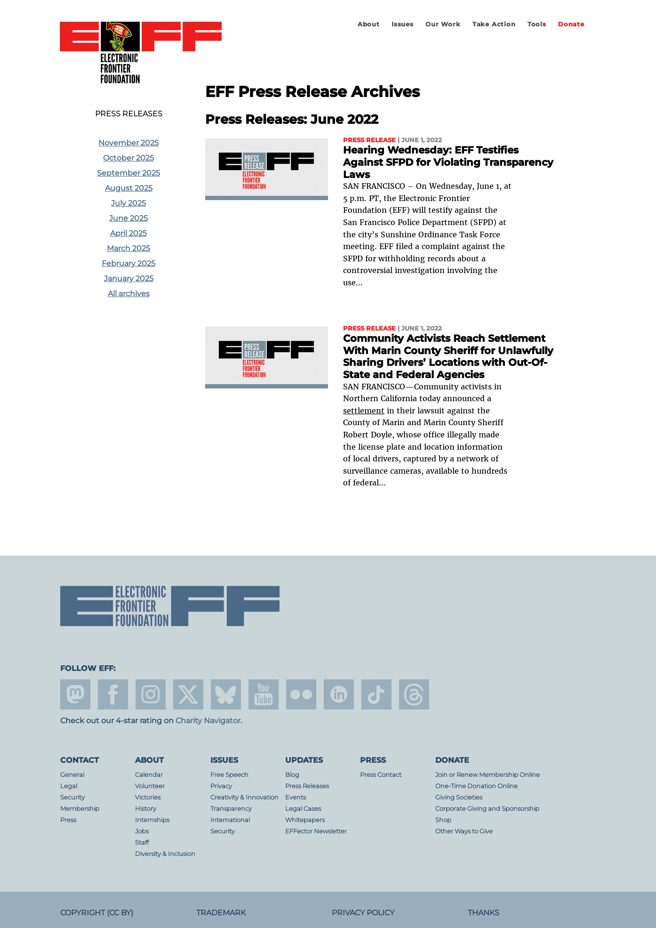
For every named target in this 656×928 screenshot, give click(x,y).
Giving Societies (458, 797)
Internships (152, 819)
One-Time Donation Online (476, 786)
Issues (403, 24)
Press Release (369, 140)
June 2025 (128, 218)
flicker (301, 694)
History (145, 808)
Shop (443, 819)
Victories (147, 797)
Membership (79, 808)
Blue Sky (226, 694)
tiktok (376, 694)
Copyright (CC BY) (96, 912)
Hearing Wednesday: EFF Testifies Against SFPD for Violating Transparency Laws (448, 162)
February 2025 (128, 263)
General (72, 774)
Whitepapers (305, 819)
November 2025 (128, 142)
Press (68, 819)
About (369, 24)
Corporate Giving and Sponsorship (487, 808)
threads (414, 694)
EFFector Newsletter (316, 831)
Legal (68, 786)
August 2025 (128, 188)
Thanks (483, 912)
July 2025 (128, 203)
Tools (537, 24)
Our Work (442, 24)
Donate (571, 24)
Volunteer (150, 786)
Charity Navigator (208, 720)
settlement (363, 410)
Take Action (494, 24)
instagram (151, 694)
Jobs (142, 831)
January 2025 (128, 278)
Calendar (149, 774)
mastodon (75, 694)
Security (72, 797)
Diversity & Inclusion (165, 853)
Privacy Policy (363, 912)
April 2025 (128, 233)
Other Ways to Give (464, 831)
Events (295, 797)
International (230, 819)
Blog (292, 774)
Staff (142, 842)
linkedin (339, 694)
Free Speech (229, 774)
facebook (113, 694)
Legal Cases (303, 808)
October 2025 (128, 157)
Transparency (231, 808)
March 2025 (128, 248)
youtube (263, 694)
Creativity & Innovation (244, 797)
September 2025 (128, 173)
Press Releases (128, 114)
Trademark (221, 912)
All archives (129, 293)
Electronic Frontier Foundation (141, 53)
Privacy (221, 786)
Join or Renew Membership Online (487, 774)
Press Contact (380, 774)
